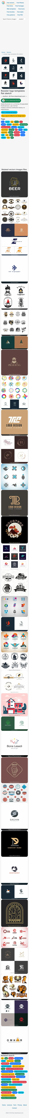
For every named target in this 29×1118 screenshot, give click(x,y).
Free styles (20, 12)
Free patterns (11, 15)
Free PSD (20, 15)
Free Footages (19, 6)
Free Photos (20, 3)
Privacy (20, 1105)
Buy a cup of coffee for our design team (13, 116)
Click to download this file (11, 100)
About (25, 1105)
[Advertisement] (14, 36)
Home (3, 52)
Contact (14, 1108)
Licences (9, 1105)
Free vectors (10, 3)
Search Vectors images (9, 19)
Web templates (11, 9)
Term (14, 1105)
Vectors (9, 52)
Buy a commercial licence (9, 112)
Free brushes (11, 12)
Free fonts (10, 6)
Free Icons (21, 9)
